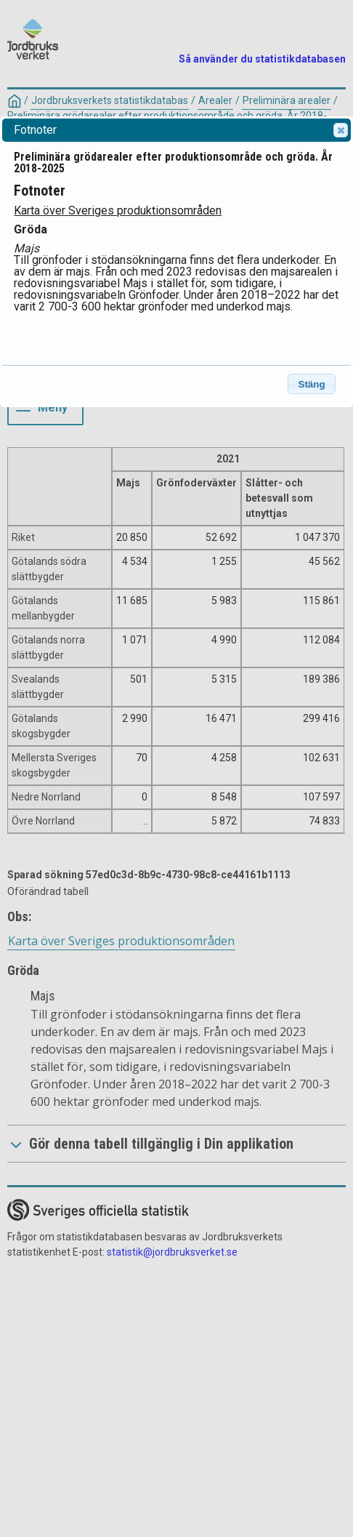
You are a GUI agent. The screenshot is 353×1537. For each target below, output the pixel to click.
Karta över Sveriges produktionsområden (118, 210)
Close (339, 130)
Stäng (312, 384)
